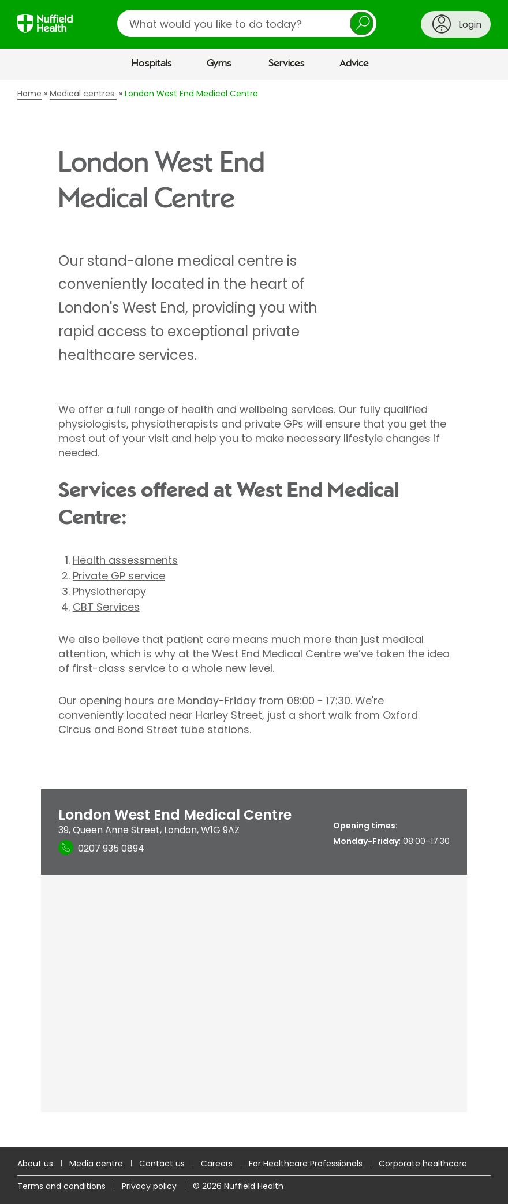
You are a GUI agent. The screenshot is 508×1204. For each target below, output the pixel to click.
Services (286, 63)
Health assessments (125, 560)
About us (35, 1163)
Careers (217, 1163)
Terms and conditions (61, 1186)
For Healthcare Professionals (306, 1163)
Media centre (96, 1163)
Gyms (219, 63)
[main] (254, 613)
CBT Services (106, 607)
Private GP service (119, 575)
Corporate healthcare (423, 1163)
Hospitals (152, 63)
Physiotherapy (109, 591)
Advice (354, 63)
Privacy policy (149, 1186)
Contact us (162, 1163)
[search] (246, 23)
